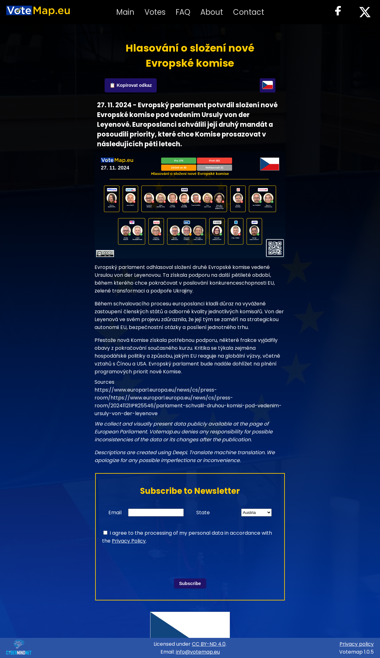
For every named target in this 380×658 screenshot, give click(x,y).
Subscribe (190, 583)
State (203, 512)
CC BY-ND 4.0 (208, 644)
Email (115, 512)
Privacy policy (356, 644)
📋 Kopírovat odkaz (131, 85)
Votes (155, 12)
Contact (248, 12)
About (211, 12)
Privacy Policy (129, 540)
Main (125, 12)
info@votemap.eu (198, 651)
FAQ (183, 12)
